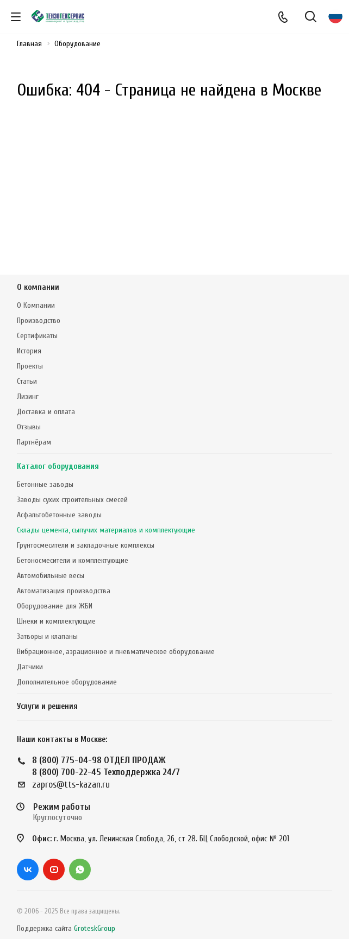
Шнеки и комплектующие (56, 621)
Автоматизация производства (63, 590)
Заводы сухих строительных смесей (72, 499)
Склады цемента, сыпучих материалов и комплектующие (106, 530)
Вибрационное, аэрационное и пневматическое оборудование (116, 651)
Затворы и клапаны (47, 636)
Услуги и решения (47, 706)
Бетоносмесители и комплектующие (72, 560)
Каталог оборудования (58, 466)
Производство (38, 320)
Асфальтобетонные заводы (59, 514)
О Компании (36, 305)
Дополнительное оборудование (67, 682)
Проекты (30, 366)
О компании (38, 287)
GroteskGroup (94, 928)
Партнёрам (34, 442)
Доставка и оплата (46, 411)
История (29, 351)
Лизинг (28, 396)
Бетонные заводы (45, 484)
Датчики (30, 666)
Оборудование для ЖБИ (54, 606)
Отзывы (29, 427)
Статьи (27, 381)
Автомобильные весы (50, 575)
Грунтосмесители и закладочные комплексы (85, 545)
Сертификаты (37, 335)
